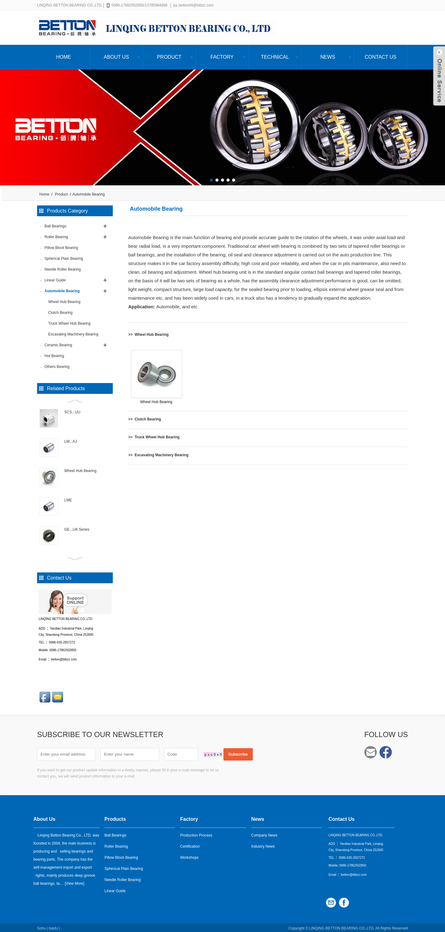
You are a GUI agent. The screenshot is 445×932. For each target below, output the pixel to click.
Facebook (385, 752)
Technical (275, 57)
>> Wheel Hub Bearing (148, 334)
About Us (116, 57)
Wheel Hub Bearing (80, 471)
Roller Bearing (116, 844)
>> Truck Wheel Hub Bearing (154, 437)
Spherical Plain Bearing (123, 867)
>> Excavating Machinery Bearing (158, 455)
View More (74, 881)
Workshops (189, 856)
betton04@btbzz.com (197, 5)
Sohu (41, 926)
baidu (53, 926)
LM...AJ (70, 441)
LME (68, 500)
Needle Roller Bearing (122, 878)
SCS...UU (72, 412)
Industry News (263, 844)
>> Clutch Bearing (144, 419)
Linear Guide (115, 889)
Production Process (196, 833)
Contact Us (380, 57)
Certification (190, 844)
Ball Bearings (115, 833)
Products (115, 817)
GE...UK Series (76, 529)
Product (169, 57)
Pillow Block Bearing (121, 856)
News (327, 57)
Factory (222, 57)
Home (63, 57)
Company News (264, 833)
